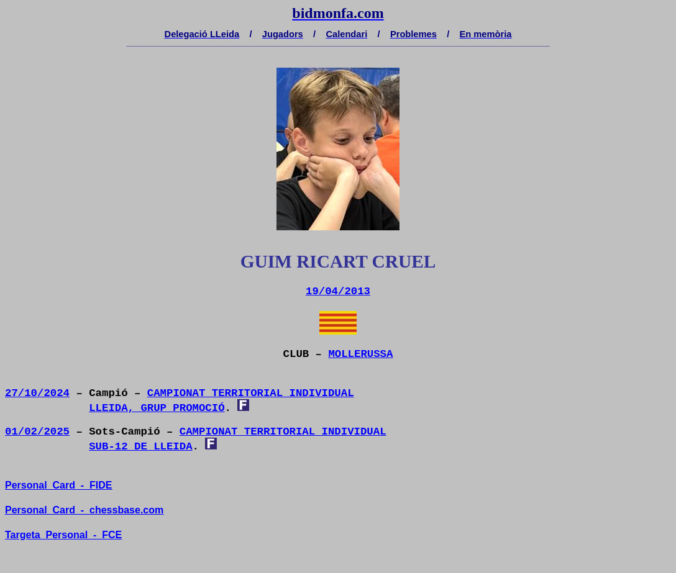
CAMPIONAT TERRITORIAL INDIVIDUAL (250, 393)
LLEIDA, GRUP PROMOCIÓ (156, 408)
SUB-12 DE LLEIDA (140, 447)
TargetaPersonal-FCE (63, 535)
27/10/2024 (37, 393)
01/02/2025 (37, 432)
